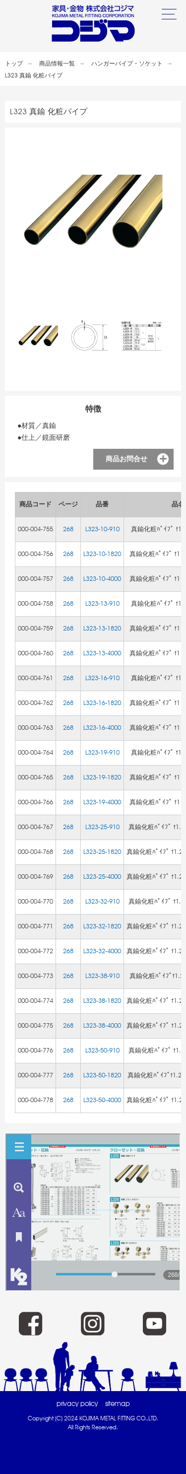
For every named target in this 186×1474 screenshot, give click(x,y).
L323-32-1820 (102, 926)
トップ (14, 63)
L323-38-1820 (102, 1000)
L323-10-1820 (102, 554)
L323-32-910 (102, 901)
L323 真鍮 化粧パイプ (33, 75)
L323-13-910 (102, 603)
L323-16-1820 (102, 702)
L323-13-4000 (102, 653)
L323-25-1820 (102, 851)
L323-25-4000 (102, 876)
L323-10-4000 (102, 578)
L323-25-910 (102, 827)
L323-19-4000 (102, 802)
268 (68, 529)
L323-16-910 (102, 678)
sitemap (117, 1403)
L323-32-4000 (102, 951)
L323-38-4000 (102, 1025)
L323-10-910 (102, 529)
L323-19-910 (102, 752)
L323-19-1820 (102, 777)
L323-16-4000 (102, 727)
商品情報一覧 (57, 63)
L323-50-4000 (102, 1100)
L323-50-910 (102, 1050)
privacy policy (77, 1403)
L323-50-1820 (102, 1075)
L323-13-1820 (102, 628)
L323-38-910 (102, 976)
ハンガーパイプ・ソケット (127, 63)
